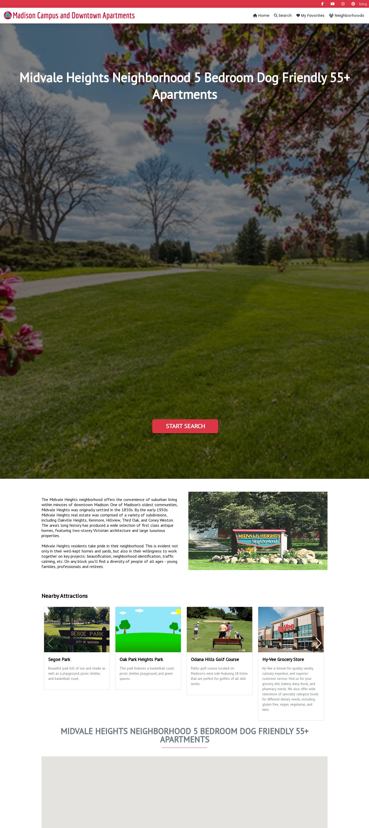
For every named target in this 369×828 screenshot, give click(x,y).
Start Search (185, 426)
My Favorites (310, 15)
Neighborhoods (346, 15)
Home (261, 15)
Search (283, 15)
